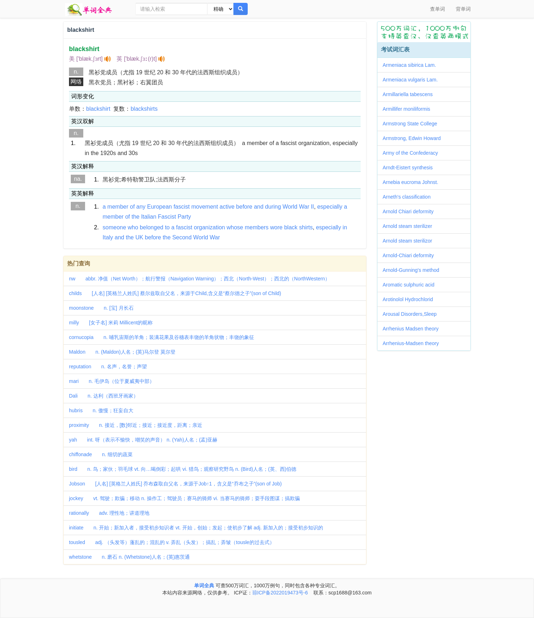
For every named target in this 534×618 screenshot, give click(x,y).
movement (204, 207)
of (132, 207)
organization (209, 227)
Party (184, 217)
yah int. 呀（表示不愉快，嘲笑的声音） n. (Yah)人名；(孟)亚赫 (143, 440)
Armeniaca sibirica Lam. (412, 65)
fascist (181, 207)
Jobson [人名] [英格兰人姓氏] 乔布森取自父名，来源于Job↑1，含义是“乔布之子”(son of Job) (175, 484)
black (290, 227)
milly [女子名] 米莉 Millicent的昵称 (111, 322)
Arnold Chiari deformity (411, 211)
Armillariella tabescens (410, 94)
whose (235, 227)
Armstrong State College (412, 123)
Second (182, 237)
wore (276, 227)
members (257, 227)
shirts (306, 227)
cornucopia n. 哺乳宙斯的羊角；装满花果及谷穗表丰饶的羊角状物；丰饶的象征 (161, 337)
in (345, 227)
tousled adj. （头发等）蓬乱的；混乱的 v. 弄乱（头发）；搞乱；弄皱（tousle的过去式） (172, 542)
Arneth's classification (409, 197)
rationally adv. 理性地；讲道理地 (109, 513)
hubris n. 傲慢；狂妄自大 (101, 410)
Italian (149, 217)
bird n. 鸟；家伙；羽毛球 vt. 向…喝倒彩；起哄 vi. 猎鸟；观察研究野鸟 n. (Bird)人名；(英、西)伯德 (182, 469)
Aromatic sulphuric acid (411, 285)
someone (114, 227)
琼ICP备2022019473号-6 (280, 592)
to (167, 227)
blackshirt (98, 109)
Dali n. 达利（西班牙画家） (103, 396)
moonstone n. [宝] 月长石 (101, 308)
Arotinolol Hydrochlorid (410, 299)
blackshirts (144, 109)
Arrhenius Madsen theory (413, 329)
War (304, 207)
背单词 (463, 9)
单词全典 (204, 585)
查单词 (437, 9)
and (258, 207)
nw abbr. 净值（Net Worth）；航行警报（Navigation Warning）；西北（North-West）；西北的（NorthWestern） (199, 278)
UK (139, 237)
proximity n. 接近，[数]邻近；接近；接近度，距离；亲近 (135, 425)
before (244, 207)
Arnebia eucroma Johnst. (413, 182)
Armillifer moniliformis (409, 109)
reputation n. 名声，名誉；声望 (108, 366)
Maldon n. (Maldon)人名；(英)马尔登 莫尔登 (122, 352)
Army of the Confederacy (413, 153)
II (312, 207)
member (117, 207)
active (226, 207)
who (133, 227)
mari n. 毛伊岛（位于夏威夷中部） (111, 381)
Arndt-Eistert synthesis (410, 167)
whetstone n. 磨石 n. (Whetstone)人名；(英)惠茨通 (129, 557)
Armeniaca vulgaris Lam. (413, 80)
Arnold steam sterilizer (410, 226)
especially (329, 207)
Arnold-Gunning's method (413, 270)
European (159, 207)
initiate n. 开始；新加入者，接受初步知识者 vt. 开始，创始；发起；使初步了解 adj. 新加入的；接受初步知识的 (196, 527)
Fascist (167, 217)
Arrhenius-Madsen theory (413, 343)
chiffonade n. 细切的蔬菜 (101, 454)
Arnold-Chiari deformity (411, 255)
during (273, 207)
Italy (108, 237)
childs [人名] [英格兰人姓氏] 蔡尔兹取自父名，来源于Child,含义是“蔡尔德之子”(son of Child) (175, 293)
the (135, 217)
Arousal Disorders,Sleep (412, 314)
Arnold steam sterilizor (410, 241)
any (140, 207)
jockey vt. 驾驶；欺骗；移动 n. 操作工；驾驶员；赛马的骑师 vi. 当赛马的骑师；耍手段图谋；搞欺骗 (184, 498)
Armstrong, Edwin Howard (414, 138)
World (290, 207)
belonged (151, 227)
